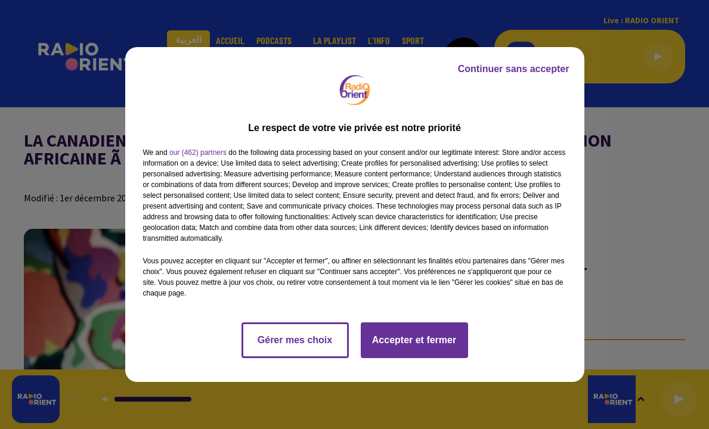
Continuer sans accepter (513, 69)
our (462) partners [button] (198, 152)
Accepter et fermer (414, 340)
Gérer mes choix (295, 340)
